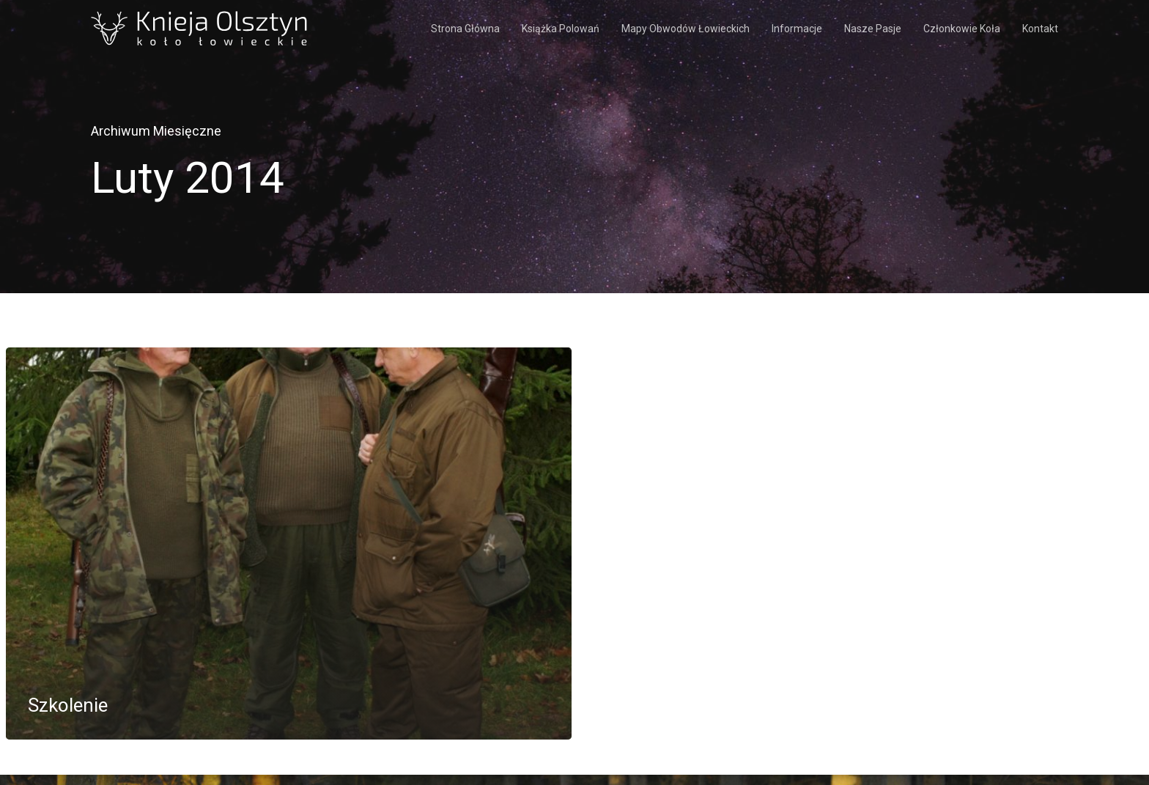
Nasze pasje (872, 28)
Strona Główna (465, 28)
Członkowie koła (961, 28)
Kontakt (1040, 28)
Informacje (797, 28)
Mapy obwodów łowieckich (685, 28)
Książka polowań (560, 28)
